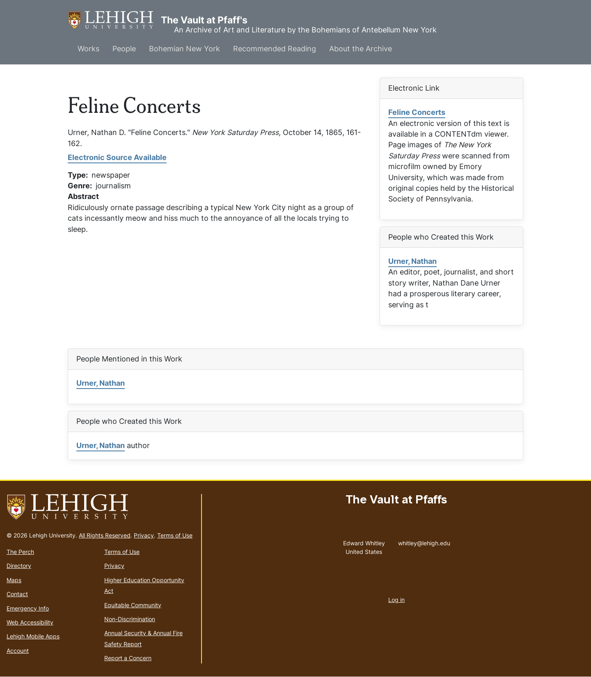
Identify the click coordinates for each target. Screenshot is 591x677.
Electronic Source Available (117, 157)
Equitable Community (132, 605)
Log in (396, 600)
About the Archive (360, 48)
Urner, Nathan (412, 261)
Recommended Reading (274, 48)
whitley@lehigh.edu (424, 541)
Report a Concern (127, 658)
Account (18, 650)
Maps (14, 580)
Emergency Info (28, 608)
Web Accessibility (30, 622)
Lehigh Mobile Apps (33, 636)
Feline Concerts (416, 112)
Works (88, 48)
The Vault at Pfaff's (114, 20)
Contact (17, 594)
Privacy (144, 535)
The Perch (20, 552)
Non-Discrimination (129, 619)
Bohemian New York (184, 48)
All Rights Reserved (105, 535)
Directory (19, 566)
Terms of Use (174, 535)
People (124, 48)
